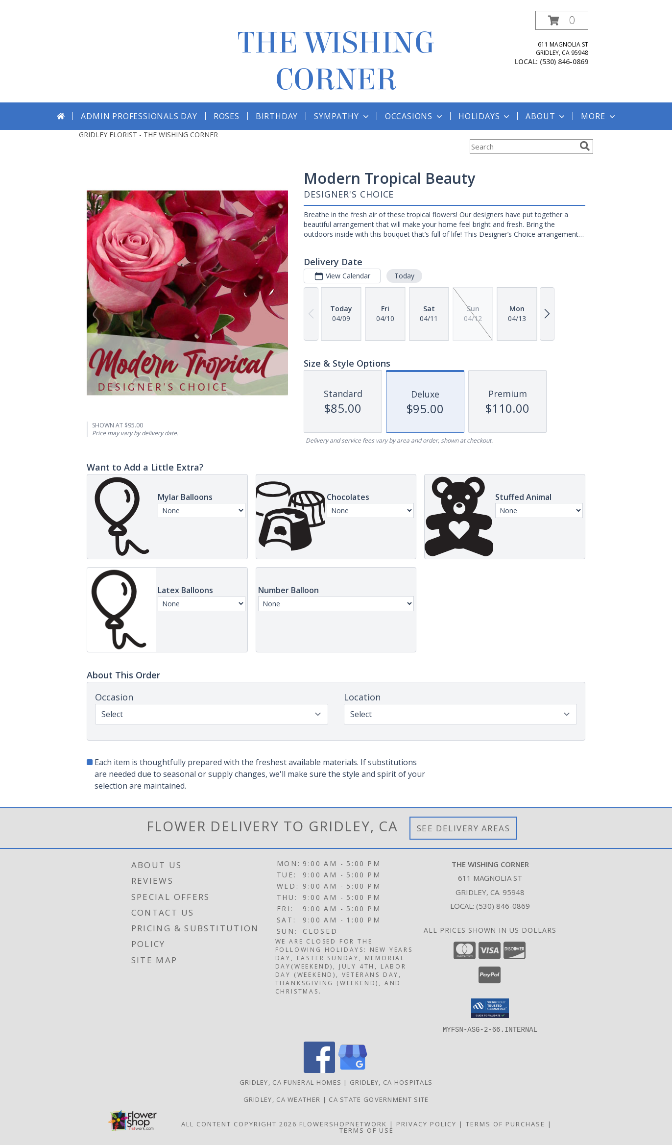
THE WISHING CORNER (336, 61)
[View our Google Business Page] (352, 1069)
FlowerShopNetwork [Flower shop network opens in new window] (343, 1123)
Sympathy (342, 116)
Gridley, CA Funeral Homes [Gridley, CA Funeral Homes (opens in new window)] (291, 1081)
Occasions (414, 116)
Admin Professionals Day (139, 116)
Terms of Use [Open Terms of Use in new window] (366, 1129)
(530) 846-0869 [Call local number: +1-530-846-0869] (564, 61)
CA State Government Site (379, 1099)
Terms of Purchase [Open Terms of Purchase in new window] (505, 1123)
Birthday (277, 116)
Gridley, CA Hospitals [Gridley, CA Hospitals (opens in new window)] (391, 1081)
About (546, 116)
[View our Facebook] (319, 1069)
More (599, 116)
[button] (561, 20)
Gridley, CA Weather (282, 1099)
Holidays (484, 116)
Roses (227, 116)
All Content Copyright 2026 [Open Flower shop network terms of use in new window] (239, 1123)
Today (404, 275)
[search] (585, 146)
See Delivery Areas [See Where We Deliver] (463, 828)
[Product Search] (522, 146)
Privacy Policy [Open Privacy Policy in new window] (426, 1123)
